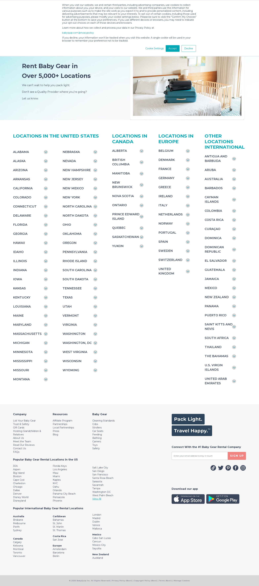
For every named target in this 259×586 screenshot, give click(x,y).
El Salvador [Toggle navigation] (216, 261)
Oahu (56, 486)
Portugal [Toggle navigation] (167, 232)
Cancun (96, 541)
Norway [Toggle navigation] (165, 223)
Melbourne (19, 523)
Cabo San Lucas (101, 538)
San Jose (58, 539)
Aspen (16, 469)
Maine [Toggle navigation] (18, 315)
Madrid (96, 518)
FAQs (16, 451)
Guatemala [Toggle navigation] (215, 270)
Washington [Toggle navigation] (74, 334)
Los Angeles (60, 469)
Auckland (97, 557)
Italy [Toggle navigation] (162, 205)
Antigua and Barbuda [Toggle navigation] (216, 159)
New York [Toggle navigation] (71, 197)
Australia (18, 516)
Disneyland (19, 500)
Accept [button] (172, 48)
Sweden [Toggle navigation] (165, 251)
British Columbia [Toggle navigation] (121, 162)
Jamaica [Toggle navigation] (212, 279)
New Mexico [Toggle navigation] (73, 188)
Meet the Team (22, 441)
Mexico (96, 534)
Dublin (96, 521)
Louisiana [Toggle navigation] (22, 306)
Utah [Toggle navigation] (67, 306)
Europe (57, 545)
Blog (55, 434)
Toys (94, 444)
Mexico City (99, 545)
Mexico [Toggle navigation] (211, 288)
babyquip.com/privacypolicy (78, 32)
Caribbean (59, 516)
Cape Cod (18, 479)
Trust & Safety (21, 424)
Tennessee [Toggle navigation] (72, 288)
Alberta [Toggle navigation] (119, 151)
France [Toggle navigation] (164, 169)
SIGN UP (237, 455)
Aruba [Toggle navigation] (210, 170)
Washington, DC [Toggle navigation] (77, 343)
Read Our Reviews (24, 444)
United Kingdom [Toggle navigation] (166, 271)
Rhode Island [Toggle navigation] (75, 261)
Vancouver (19, 556)
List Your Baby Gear (24, 420)
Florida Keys (60, 465)
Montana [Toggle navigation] (21, 379)
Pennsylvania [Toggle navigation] (75, 252)
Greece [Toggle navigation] (164, 187)
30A (15, 465)
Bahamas (58, 519)
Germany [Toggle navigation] (166, 178)
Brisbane (18, 519)
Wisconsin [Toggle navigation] (72, 361)
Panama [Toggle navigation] (212, 306)
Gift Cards (18, 427)
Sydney (17, 530)
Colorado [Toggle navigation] (22, 197)
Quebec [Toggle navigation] (119, 228)
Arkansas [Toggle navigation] (21, 179)
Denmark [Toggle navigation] (166, 160)
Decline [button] (188, 48)
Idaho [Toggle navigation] (18, 252)
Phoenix (57, 500)
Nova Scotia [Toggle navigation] (123, 196)
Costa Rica (59, 536)
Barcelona (58, 552)
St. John (57, 523)
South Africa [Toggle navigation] (217, 338)
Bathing (97, 438)
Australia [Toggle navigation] (214, 179)
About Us (18, 438)
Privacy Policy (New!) (122, 581)
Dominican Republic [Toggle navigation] (214, 249)
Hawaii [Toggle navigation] (19, 243)
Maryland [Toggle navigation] (22, 325)
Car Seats (97, 431)
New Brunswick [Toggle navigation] (122, 185)
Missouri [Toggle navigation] (21, 370)
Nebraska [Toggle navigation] (71, 152)
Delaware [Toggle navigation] (22, 215)
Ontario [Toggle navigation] (119, 205)
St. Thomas (59, 530)
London (96, 514)
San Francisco (100, 474)
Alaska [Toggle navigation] (19, 161)
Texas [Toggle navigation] (68, 297)
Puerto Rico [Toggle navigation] (215, 315)
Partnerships (60, 424)
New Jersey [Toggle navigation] (73, 179)
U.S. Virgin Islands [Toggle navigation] (214, 367)
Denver (17, 493)
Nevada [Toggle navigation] (69, 161)
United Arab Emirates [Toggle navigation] (216, 381)
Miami (56, 476)
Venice (96, 525)
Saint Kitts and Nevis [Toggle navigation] (219, 327)
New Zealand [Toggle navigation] (217, 297)
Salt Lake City (100, 467)
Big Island (18, 472)
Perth (16, 526)
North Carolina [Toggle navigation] (77, 206)
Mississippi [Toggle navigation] (22, 361)
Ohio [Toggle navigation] (67, 225)
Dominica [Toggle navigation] (213, 238)
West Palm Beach (102, 495)
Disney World (20, 497)
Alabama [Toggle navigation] (21, 152)
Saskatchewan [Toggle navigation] (125, 237)
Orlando (57, 490)
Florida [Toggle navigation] (20, 225)
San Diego (98, 471)
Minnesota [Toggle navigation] (23, 352)
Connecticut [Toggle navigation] (25, 206)
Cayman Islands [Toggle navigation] (212, 199)
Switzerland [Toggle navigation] (170, 260)
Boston (17, 476)
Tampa (96, 488)
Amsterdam (60, 549)
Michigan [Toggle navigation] (21, 343)
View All (96, 498)
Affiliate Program (62, 420)
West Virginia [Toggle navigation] (75, 352)
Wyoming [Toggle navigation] (71, 370)
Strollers (97, 427)
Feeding (97, 434)
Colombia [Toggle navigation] (213, 211)
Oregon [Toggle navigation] (69, 243)
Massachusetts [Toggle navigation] (27, 334)
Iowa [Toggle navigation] (17, 279)
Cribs (95, 424)
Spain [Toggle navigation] (163, 242)
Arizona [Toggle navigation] (20, 170)
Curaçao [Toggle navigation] (212, 229)
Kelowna (18, 545)
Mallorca (97, 528)
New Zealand (100, 554)
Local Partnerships (63, 427)
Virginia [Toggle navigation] (70, 325)
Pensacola (59, 497)
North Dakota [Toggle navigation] (75, 215)
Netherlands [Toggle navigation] (170, 214)
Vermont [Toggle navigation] (71, 315)
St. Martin (58, 526)
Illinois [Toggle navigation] (20, 261)
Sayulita (96, 548)
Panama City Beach (64, 493)
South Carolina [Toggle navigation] (77, 270)
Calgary (17, 542)
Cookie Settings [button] (154, 48)
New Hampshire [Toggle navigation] (77, 170)
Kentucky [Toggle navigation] (21, 297)
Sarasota (97, 481)
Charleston (19, 483)
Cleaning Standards (103, 420)
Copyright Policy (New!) (145, 581)
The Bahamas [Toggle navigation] (216, 356)
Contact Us (19, 448)
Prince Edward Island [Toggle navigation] (125, 216)
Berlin (56, 556)
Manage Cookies (182, 581)
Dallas (16, 490)
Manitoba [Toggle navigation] (121, 173)
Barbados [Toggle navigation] (214, 188)
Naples (57, 479)
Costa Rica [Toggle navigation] (214, 220)
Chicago (17, 486)
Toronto (17, 552)
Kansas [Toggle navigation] (19, 288)
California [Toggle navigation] (23, 188)
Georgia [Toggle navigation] (20, 234)
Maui (55, 472)
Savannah (98, 484)
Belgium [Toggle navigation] (165, 151)
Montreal (18, 549)
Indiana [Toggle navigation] (20, 270)
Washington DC (101, 491)
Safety (96, 448)
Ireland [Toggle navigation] (165, 196)
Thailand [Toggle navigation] (213, 347)
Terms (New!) (165, 581)
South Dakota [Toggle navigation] (75, 279)
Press (56, 431)
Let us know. (30, 98)
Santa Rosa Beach (102, 478)
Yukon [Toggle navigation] (118, 246)
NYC (55, 483)
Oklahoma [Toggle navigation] (72, 234)
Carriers (96, 441)
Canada (18, 538)
